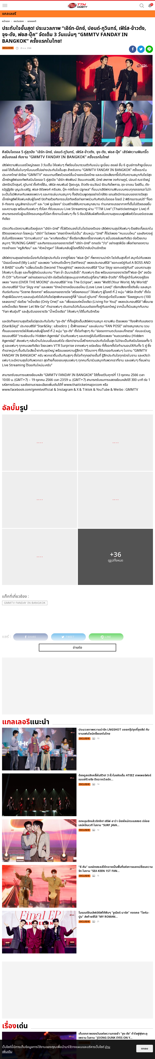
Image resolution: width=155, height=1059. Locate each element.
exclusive (19, 21)
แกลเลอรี (31, 21)
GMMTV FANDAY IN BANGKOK (25, 603)
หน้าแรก (6, 21)
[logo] (77, 5)
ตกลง (144, 1048)
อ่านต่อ (77, 647)
